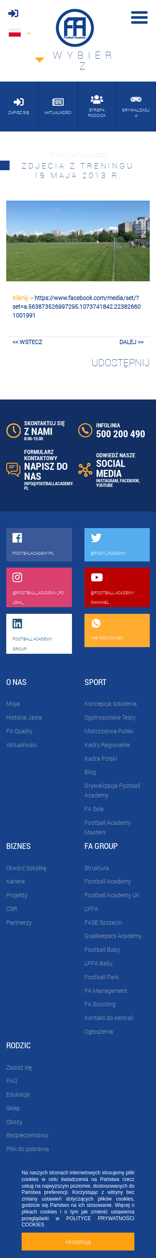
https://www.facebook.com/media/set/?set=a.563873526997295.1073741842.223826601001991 (76, 306)
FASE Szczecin (103, 922)
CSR (11, 909)
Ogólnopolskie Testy (110, 717)
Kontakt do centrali (109, 1018)
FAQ (11, 1080)
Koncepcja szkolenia (110, 703)
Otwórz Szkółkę (26, 868)
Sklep (13, 1108)
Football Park (101, 977)
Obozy (14, 1122)
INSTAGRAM (107, 480)
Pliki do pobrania (27, 1149)
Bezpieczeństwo (27, 1135)
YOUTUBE (104, 485)
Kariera (15, 881)
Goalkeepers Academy (113, 936)
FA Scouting (100, 1004)
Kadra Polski (100, 758)
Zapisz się (19, 1067)
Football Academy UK (112, 895)
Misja (13, 703)
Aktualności (21, 745)
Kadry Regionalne (107, 745)
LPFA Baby (98, 963)
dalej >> (131, 342)
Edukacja (18, 1094)
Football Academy (107, 881)
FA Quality (19, 731)
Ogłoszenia (98, 1031)
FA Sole (94, 809)
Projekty (16, 895)
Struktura (96, 868)
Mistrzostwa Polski (109, 731)
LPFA (91, 909)
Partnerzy (19, 922)
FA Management (105, 991)
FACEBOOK (129, 480)
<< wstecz (27, 342)
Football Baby (102, 949)
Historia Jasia (24, 717)
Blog (90, 772)
